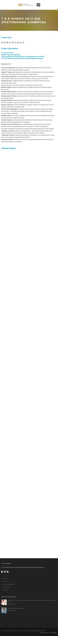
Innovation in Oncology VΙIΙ (17, 608)
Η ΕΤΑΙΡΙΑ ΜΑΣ (43, 633)
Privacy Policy (41, 630)
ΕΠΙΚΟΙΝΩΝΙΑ (53, 633)
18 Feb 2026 (11, 604)
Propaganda (32, 630)
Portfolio (6, 581)
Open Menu (38, 4)
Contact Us (6, 589)
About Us (5, 578)
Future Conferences (8, 584)
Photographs (7, 587)
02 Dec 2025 (11, 610)
